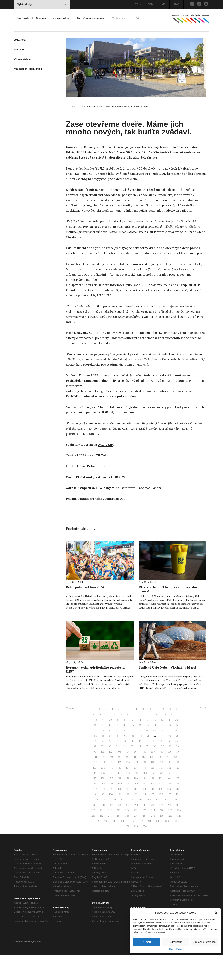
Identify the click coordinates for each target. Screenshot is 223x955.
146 (111, 773)
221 (101, 810)
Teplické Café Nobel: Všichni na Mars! (167, 667)
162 (152, 778)
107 (153, 751)
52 (95, 730)
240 (170, 815)
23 (150, 714)
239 (162, 815)
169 (120, 783)
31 (118, 719)
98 (169, 746)
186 (169, 789)
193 (135, 794)
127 (136, 762)
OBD (150, 4)
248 (149, 820)
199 (97, 799)
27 (179, 714)
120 (167, 757)
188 (94, 794)
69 (133, 735)
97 (162, 746)
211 (111, 805)
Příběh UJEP (96, 466)
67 (118, 735)
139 (144, 767)
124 (111, 762)
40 (95, 725)
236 (136, 815)
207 (166, 799)
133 (94, 767)
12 (163, 709)
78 (110, 741)
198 (178, 794)
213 (128, 805)
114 (119, 757)
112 (104, 757)
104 (127, 751)
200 (105, 799)
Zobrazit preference (204, 941)
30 (110, 719)
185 (160, 789)
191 (119, 794)
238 (153, 815)
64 (95, 735)
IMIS (163, 4)
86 (169, 741)
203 (131, 799)
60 (154, 730)
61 (162, 730)
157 (111, 778)
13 (170, 709)
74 (169, 735)
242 (97, 820)
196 (161, 794)
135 (111, 767)
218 (169, 805)
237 (144, 815)
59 (147, 730)
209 (95, 805)
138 (136, 767)
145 (103, 773)
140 (153, 767)
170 (128, 783)
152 (161, 773)
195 (152, 794)
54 (110, 730)
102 (111, 751)
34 (139, 719)
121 (175, 757)
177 (95, 789)
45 (132, 725)
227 (153, 810)
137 (127, 767)
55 (117, 730)
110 (178, 751)
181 (127, 789)
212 (119, 805)
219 (177, 805)
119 (159, 757)
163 (161, 778)
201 (114, 799)
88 (95, 746)
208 (175, 799)
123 (103, 762)
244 (114, 820)
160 (136, 778)
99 (177, 746)
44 (125, 725)
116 (135, 757)
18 (114, 714)
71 (148, 735)
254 (145, 826)
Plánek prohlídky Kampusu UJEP (102, 499)
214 (136, 805)
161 (144, 778)
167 (103, 783)
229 (170, 810)
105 (136, 751)
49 (162, 725)
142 (169, 767)
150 (145, 773)
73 (162, 735)
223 (118, 810)
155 (94, 778)
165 (177, 778)
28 (95, 719)
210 (103, 805)
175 (169, 783)
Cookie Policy (175, 949)
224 (127, 810)
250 (167, 820)
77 (103, 741)
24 (157, 714)
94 (139, 746)
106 (144, 751)
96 (154, 746)
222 (110, 810)
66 (110, 735)
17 (107, 714)
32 (125, 719)
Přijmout (146, 941)
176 (177, 783)
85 (162, 741)
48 (155, 725)
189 (102, 794)
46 (140, 725)
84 (154, 741)
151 (153, 773)
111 (96, 757)
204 (140, 799)
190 (111, 794)
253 (136, 826)
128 (144, 762)
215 (144, 805)
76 (95, 741)
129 (153, 762)
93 (132, 746)
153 (169, 773)
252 (127, 826)
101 (102, 751)
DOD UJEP (105, 444)
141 (161, 767)
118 (151, 757)
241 (179, 815)
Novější (70, 708)
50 (170, 725)
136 (119, 767)
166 (95, 783)
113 (111, 757)
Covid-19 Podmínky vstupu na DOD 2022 (95, 477)
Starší (203, 708)
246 (132, 820)
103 (119, 751)
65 (103, 735)
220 (93, 810)
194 (144, 794)
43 (117, 725)
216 (153, 805)
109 (170, 751)
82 (140, 741)
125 (119, 762)
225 (136, 810)
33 (132, 719)
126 (128, 762)
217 (161, 805)
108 (161, 751)
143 (177, 767)
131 (169, 762)
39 (176, 719)
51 (177, 725)
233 (110, 815)
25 (164, 714)
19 (121, 714)
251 (175, 820)
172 (144, 783)
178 (103, 789)
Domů (72, 106)
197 (169, 794)
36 (154, 719)
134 (103, 767)
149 (137, 773)
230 (179, 810)
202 (123, 799)
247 (141, 820)
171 (136, 783)
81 (133, 741)
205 (149, 799)
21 (135, 714)
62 (169, 730)
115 (127, 757)
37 (162, 719)
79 (118, 741)
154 (177, 773)
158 (119, 778)
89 (102, 746)
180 (120, 789)
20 (128, 714)
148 (128, 773)
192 (127, 794)
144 (94, 773)
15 (93, 714)
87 (176, 741)
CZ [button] (138, 4)
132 (177, 762)
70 (140, 735)
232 (101, 815)
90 (109, 746)
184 (152, 789)
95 (147, 746)
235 (127, 815)
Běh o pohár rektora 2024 (85, 587)
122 (95, 762)
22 (142, 714)
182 (136, 789)
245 (123, 820)
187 (177, 789)
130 (161, 762)
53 (102, 730)
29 (103, 719)
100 (94, 751)
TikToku (102, 455)
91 (117, 746)
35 (147, 719)
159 (127, 778)
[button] (216, 912)
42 (110, 725)
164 (169, 778)
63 (176, 730)
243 (105, 820)
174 (161, 783)
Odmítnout (175, 941)
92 (124, 746)
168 (111, 783)
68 (125, 735)
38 (169, 719)
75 (177, 735)
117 (143, 757)
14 (177, 709)
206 (158, 799)
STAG (176, 4)
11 (156, 709)
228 (161, 810)
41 (102, 725)
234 (119, 815)
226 (144, 810)
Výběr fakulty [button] (41, 4)
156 (103, 778)
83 (147, 741)
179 (111, 789)
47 (147, 725)
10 (150, 709)
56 (125, 730)
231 (93, 815)
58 (139, 730)
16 (100, 714)
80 (125, 741)
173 (152, 783)
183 (144, 789)
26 (172, 714)
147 (120, 773)
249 (158, 820)
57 (132, 730)
